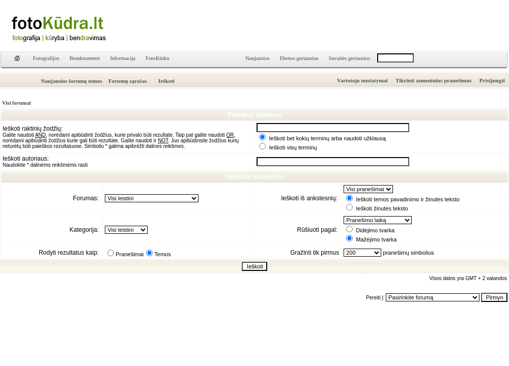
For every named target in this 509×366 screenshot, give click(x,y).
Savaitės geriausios (349, 58)
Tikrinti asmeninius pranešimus (433, 80)
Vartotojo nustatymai (362, 80)
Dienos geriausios (299, 58)
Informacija (122, 58)
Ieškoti (166, 81)
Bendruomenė (85, 58)
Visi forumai (16, 103)
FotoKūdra (157, 58)
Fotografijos (46, 58)
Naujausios (257, 58)
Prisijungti (492, 80)
